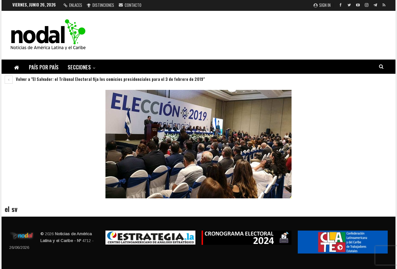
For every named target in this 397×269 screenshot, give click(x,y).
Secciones (79, 67)
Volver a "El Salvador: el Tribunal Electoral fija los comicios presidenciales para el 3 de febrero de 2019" (105, 79)
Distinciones (100, 5)
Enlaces (73, 5)
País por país (44, 67)
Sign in (322, 5)
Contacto (130, 5)
